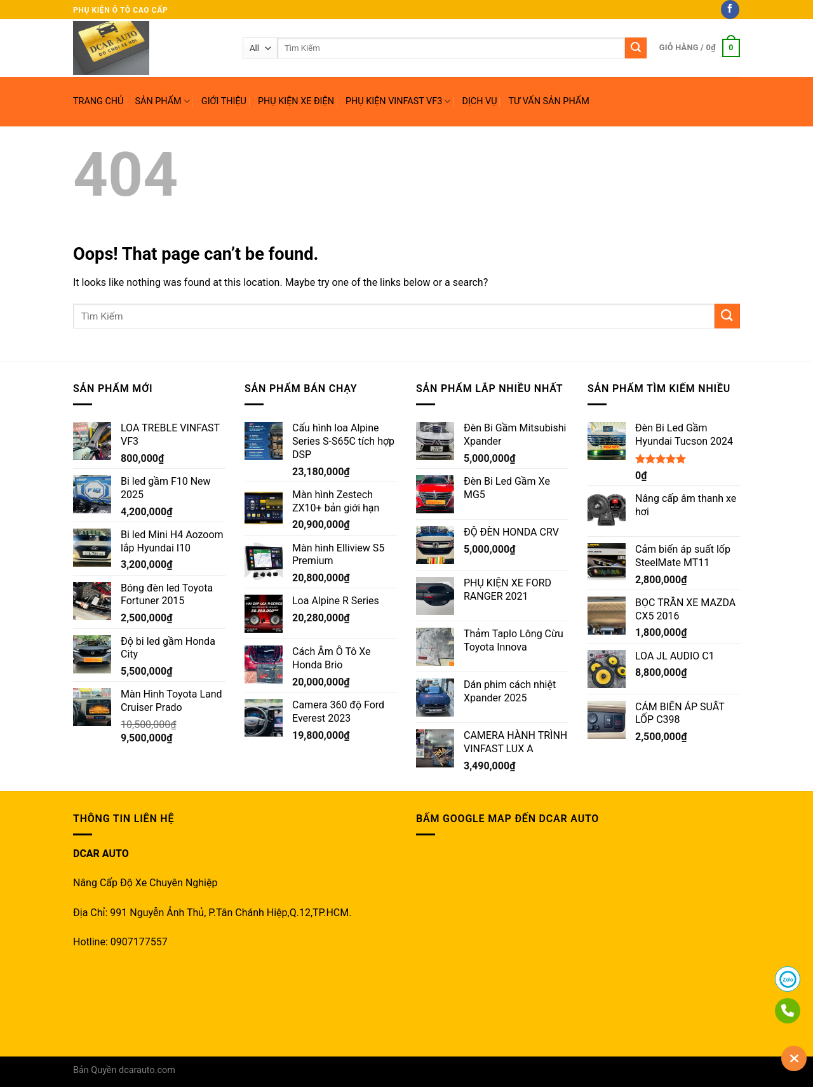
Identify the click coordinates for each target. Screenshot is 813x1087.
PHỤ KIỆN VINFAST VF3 (398, 101)
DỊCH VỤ (479, 101)
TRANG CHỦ (98, 101)
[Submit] (727, 316)
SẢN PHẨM (162, 101)
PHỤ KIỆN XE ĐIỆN (296, 101)
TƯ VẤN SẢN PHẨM (549, 101)
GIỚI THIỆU (223, 101)
